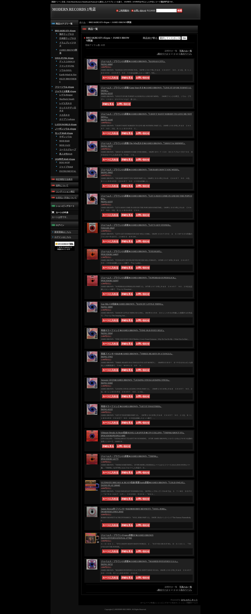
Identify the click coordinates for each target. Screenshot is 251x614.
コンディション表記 (65, 191)
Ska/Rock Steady (66, 99)
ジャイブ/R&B (66, 167)
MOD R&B (64, 141)
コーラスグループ (67, 149)
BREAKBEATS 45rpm (65, 30)
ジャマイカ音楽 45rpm (65, 91)
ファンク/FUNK (66, 66)
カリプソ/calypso (67, 119)
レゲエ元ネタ (65, 103)
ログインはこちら (62, 237)
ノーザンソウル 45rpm (65, 129)
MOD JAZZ (64, 145)
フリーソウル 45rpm (64, 87)
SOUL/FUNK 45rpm (64, 58)
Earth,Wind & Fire (68, 74)
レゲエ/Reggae (66, 95)
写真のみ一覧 (185, 51)
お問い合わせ (140, 10)
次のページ (186, 54)
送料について (62, 185)
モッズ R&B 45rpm (64, 133)
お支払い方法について (66, 197)
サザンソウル (65, 136)
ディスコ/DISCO (67, 61)
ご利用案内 (124, 10)
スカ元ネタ (64, 115)
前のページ (162, 54)
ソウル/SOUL (65, 70)
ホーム (82, 22)
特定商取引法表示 (64, 179)
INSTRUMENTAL (67, 171)
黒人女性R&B (65, 154)
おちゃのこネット (189, 600)
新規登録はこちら (62, 232)
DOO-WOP (64, 162)
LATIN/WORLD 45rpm (66, 124)
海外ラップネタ (66, 34)
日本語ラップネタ (67, 38)
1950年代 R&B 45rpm (65, 159)
